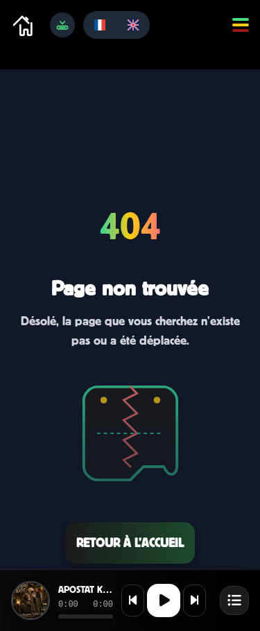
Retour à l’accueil (130, 542)
